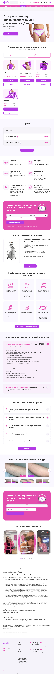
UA (4, 6)
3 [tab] (24, 555)
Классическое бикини (12, 142)
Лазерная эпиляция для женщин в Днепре (22, 656)
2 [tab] (22, 555)
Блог (19, 646)
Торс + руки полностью (43, 72)
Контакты (49, 6)
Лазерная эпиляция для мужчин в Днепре (22, 659)
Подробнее (10, 84)
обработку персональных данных (29, 222)
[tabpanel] (27, 297)
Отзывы (19, 641)
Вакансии (20, 644)
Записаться (11, 33)
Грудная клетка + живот (10, 72)
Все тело (6, 100)
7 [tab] (31, 555)
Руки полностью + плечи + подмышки (25, 72)
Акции (17, 6)
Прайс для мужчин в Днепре (22, 664)
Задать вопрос (27, 448)
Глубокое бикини (11, 136)
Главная (11, 6)
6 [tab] (29, 555)
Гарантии (20, 642)
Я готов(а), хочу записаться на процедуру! (27, 323)
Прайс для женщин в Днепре (22, 662)
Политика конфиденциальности (10, 667)
